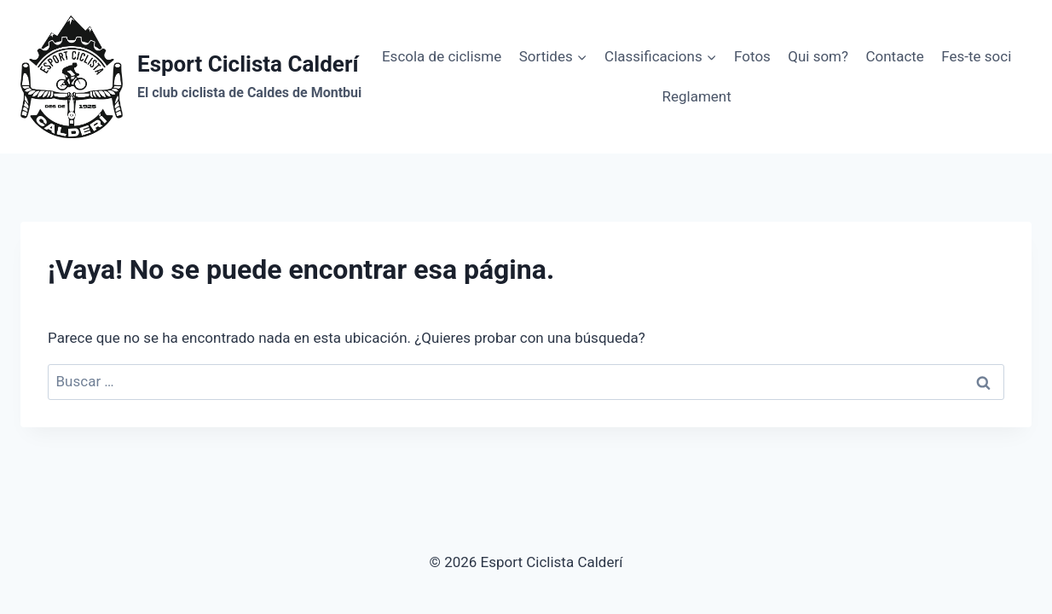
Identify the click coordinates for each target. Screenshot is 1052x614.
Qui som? (818, 56)
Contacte (894, 56)
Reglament (696, 96)
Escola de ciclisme (441, 56)
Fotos (752, 56)
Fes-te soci (976, 56)
